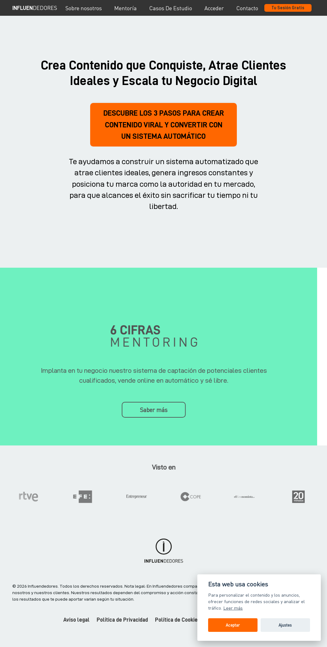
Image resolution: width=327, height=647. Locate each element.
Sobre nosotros (83, 7)
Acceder (214, 7)
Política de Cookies (177, 632)
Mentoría (125, 7)
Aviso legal (76, 632)
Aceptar (233, 625)
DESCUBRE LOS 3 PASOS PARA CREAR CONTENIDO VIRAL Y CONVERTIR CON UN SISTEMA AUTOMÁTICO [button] (163, 130)
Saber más (140, 421)
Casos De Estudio (170, 7)
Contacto (247, 7)
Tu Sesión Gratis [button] (287, 8)
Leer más (233, 608)
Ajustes (285, 625)
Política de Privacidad (122, 632)
